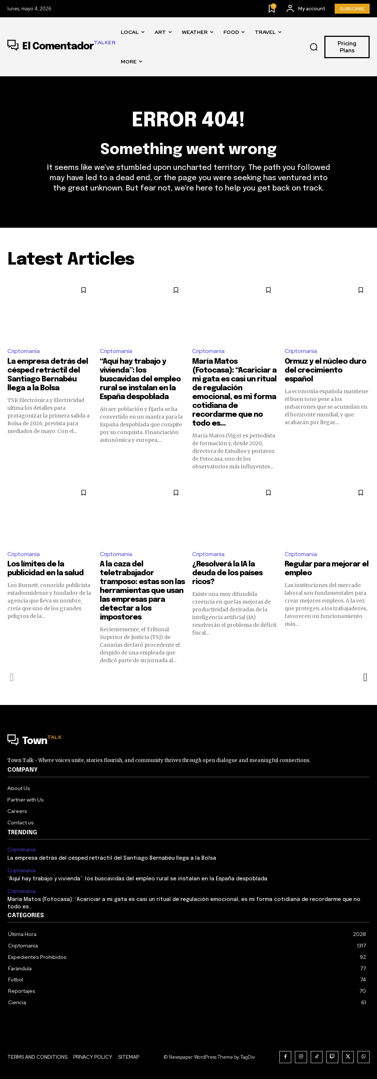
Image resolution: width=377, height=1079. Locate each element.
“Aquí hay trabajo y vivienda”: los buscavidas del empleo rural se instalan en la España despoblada (140, 379)
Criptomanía (23, 351)
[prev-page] (12, 677)
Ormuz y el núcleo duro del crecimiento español (325, 371)
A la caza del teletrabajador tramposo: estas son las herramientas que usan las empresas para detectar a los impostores (142, 591)
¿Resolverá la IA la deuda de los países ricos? (227, 573)
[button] (314, 47)
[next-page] (365, 677)
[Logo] (61, 47)
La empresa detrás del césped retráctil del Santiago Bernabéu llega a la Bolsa (111, 858)
